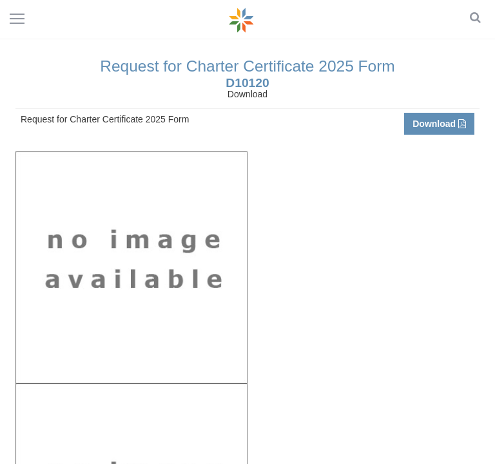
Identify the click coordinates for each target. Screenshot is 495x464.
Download (439, 124)
